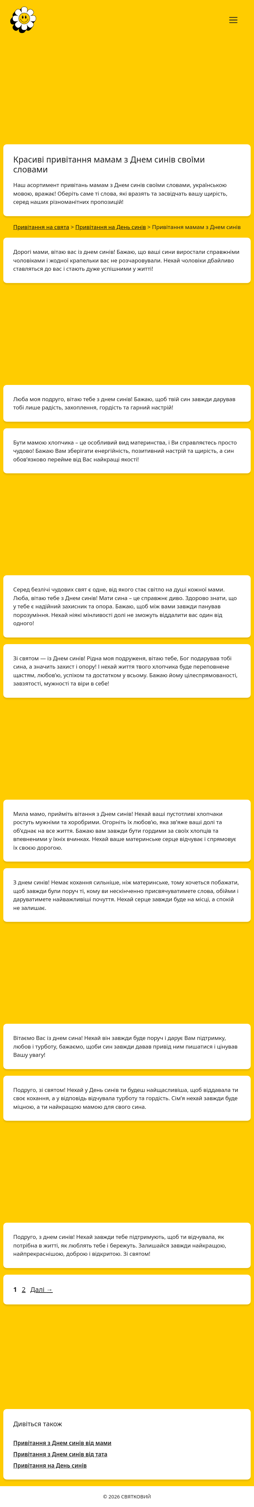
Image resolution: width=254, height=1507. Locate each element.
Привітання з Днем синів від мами (62, 1443)
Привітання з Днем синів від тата (60, 1454)
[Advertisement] (127, 88)
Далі (41, 1289)
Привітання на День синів (50, 1465)
